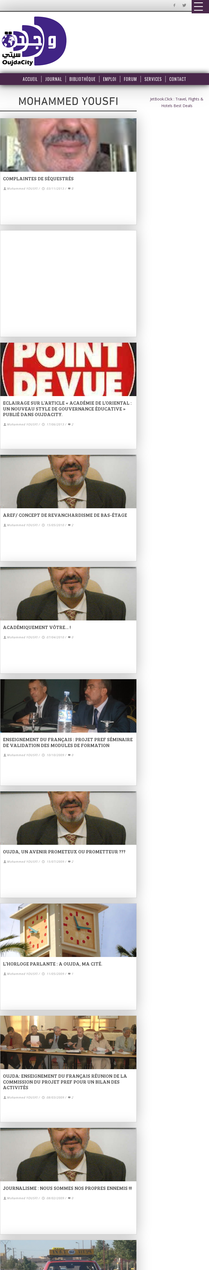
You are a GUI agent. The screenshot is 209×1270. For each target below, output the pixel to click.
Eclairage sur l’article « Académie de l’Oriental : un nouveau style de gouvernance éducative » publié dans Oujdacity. (67, 408)
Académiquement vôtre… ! (37, 627)
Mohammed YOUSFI (22, 188)
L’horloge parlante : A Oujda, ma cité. (52, 963)
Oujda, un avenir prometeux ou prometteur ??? (64, 851)
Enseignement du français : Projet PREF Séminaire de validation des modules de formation (68, 742)
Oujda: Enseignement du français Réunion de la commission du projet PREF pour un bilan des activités (65, 1082)
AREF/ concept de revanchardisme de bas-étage (65, 515)
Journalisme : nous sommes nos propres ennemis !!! (67, 1188)
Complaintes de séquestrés (38, 178)
